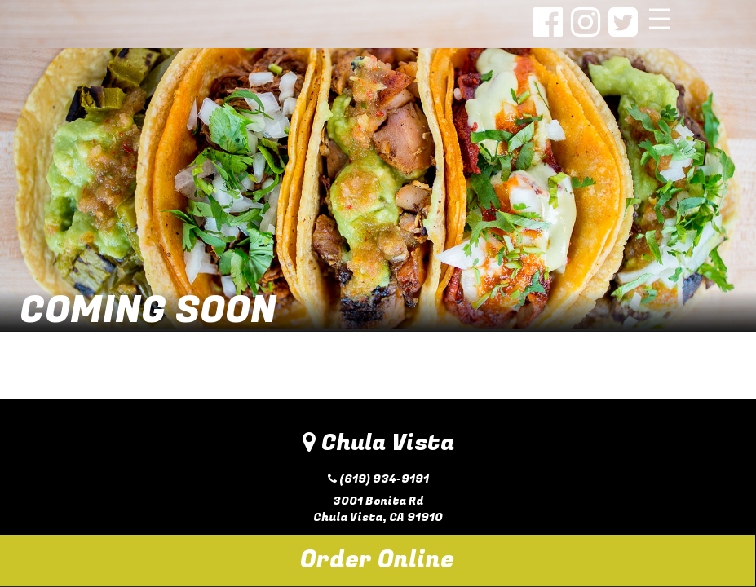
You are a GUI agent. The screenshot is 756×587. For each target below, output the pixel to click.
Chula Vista (378, 443)
